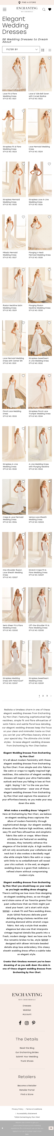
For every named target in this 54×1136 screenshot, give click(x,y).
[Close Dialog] (2, 1128)
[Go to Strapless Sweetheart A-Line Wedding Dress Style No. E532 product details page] (40, 338)
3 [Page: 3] (47, 696)
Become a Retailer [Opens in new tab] (27, 1086)
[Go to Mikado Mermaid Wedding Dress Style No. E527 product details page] (14, 232)
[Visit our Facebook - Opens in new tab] (20, 1023)
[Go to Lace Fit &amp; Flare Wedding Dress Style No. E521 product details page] (14, 73)
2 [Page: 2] (43, 696)
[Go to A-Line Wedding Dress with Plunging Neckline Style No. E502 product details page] (40, 444)
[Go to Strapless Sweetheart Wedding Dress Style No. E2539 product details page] (40, 658)
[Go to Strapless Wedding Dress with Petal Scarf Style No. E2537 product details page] (14, 658)
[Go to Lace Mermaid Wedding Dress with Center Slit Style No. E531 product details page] (14, 338)
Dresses (27, 1006)
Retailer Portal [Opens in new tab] (26, 1090)
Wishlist (27, 1010)
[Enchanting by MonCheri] (27, 996)
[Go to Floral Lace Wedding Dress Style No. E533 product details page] (14, 391)
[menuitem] (27, 2)
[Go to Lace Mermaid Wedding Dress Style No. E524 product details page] (40, 126)
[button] (4, 9)
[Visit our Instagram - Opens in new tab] (27, 1023)
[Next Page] (51, 695)
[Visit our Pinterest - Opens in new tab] (33, 1023)
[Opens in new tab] (6, 911)
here (26, 1134)
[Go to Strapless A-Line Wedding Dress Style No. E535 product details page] (14, 444)
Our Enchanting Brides (27, 1052)
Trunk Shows (27, 1061)
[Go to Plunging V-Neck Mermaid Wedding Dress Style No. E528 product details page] (40, 232)
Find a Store (27, 1094)
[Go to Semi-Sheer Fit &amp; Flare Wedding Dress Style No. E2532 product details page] (14, 605)
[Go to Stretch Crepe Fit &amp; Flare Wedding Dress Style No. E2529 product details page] (40, 550)
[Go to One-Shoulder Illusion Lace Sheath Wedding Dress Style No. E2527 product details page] (14, 550)
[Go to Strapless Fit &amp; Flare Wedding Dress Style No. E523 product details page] (14, 126)
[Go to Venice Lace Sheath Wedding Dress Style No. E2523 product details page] (40, 497)
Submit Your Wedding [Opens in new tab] (27, 1057)
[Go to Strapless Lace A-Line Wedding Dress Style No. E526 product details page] (40, 179)
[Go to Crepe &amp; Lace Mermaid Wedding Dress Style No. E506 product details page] (14, 497)
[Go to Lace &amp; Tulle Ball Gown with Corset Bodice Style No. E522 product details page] (40, 73)
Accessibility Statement (27, 1113)
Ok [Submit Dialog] (51, 1128)
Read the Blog (27, 1048)
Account (27, 1014)
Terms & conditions (34, 1109)
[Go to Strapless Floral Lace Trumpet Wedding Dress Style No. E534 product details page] (40, 391)
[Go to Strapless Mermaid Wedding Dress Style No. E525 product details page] (14, 179)
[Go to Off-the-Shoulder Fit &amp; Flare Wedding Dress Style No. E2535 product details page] (40, 605)
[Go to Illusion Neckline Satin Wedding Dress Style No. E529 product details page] (14, 285)
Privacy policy (17, 1109)
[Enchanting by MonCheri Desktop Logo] (27, 9)
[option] (14, 81)
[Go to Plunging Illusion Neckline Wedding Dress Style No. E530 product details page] (40, 285)
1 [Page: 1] (39, 696)
